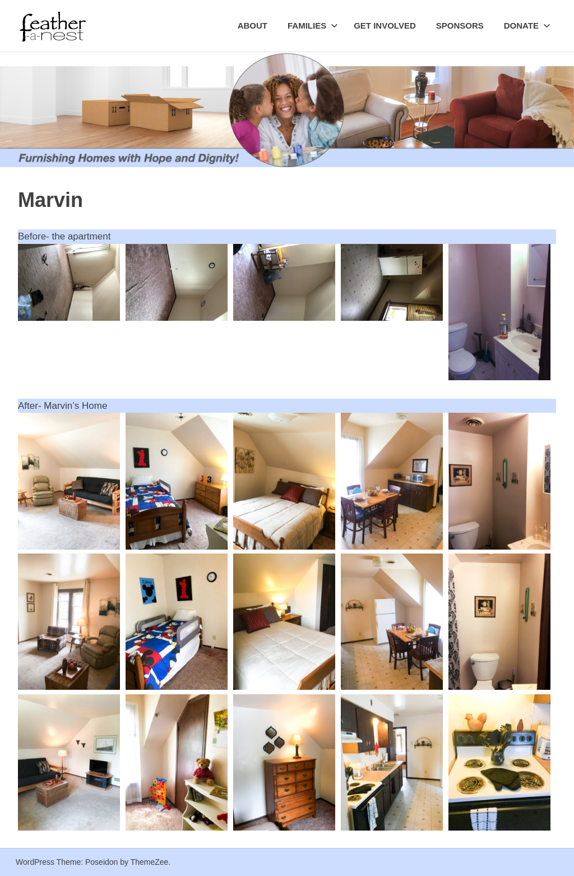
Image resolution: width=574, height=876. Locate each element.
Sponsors (460, 25)
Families (313, 25)
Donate (527, 25)
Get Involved (385, 25)
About (252, 25)
